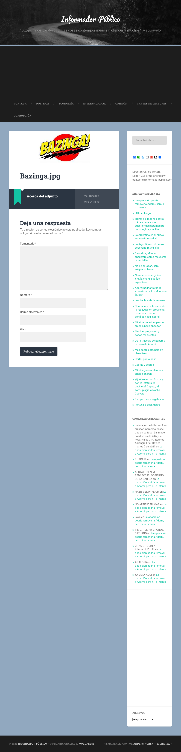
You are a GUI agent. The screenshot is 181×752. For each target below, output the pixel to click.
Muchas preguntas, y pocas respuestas (147, 333)
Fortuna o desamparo (147, 405)
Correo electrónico (32, 312)
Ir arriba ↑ (164, 743)
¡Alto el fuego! (143, 213)
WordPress (86, 743)
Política (42, 103)
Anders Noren (143, 743)
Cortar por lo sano (145, 359)
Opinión (121, 103)
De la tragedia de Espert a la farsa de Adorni (150, 342)
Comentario (28, 243)
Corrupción (23, 115)
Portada (20, 103)
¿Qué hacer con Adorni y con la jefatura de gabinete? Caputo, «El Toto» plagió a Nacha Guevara (149, 386)
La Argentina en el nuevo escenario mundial (149, 237)
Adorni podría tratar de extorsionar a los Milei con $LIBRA (151, 291)
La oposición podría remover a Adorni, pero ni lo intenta (150, 204)
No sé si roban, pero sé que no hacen (147, 268)
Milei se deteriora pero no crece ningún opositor (150, 324)
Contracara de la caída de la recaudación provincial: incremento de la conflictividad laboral (150, 312)
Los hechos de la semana (150, 300)
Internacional (94, 103)
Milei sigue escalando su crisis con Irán (149, 372)
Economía (66, 103)
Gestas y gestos (144, 364)
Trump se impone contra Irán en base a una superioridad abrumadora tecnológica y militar (149, 224)
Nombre (26, 295)
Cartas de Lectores (152, 103)
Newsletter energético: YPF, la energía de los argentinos (148, 279)
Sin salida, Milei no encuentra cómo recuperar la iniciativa (150, 257)
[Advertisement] (90, 71)
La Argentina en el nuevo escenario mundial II (149, 246)
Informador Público (90, 18)
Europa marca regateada (149, 399)
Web (22, 329)
